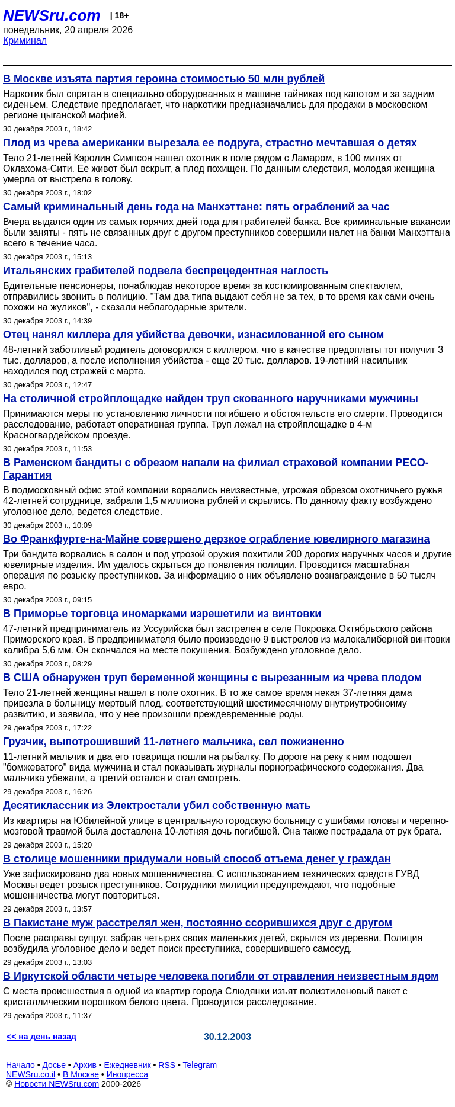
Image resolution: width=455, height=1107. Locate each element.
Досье (54, 1065)
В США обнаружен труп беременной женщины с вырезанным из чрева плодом (212, 678)
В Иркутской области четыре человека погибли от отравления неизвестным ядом (220, 976)
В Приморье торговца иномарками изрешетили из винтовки (162, 614)
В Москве (81, 1074)
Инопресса (128, 1074)
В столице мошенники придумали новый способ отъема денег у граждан (197, 859)
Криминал (25, 41)
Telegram (200, 1065)
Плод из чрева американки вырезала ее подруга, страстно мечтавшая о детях (210, 143)
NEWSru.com (52, 15)
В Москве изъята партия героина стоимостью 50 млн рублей (164, 79)
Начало (20, 1065)
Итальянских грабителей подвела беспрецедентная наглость (165, 271)
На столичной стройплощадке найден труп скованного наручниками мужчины (210, 399)
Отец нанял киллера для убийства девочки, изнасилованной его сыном (193, 335)
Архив (85, 1065)
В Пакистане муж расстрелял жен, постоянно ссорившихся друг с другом (197, 923)
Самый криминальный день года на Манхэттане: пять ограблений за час (196, 207)
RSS (166, 1065)
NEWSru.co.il (30, 1074)
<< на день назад (41, 1036)
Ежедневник (127, 1065)
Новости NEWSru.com (56, 1084)
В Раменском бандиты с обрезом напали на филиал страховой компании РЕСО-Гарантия (216, 469)
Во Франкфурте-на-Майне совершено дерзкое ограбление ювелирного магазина (216, 539)
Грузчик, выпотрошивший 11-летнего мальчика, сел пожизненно (173, 741)
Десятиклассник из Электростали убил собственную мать (157, 805)
